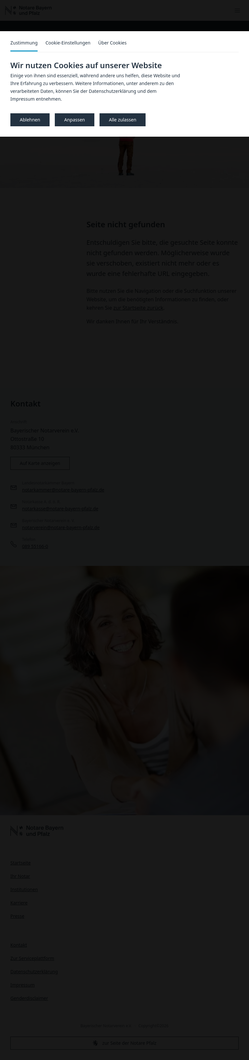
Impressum (22, 99)
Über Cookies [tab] (112, 43)
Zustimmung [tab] (24, 43)
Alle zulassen (122, 120)
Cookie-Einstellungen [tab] (67, 43)
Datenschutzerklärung (112, 91)
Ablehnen (30, 120)
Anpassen (74, 120)
